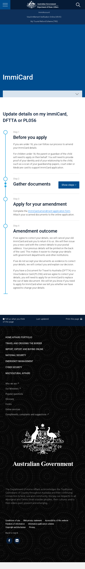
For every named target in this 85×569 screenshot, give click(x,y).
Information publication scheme (41, 524)
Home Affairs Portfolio (18, 337)
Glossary (9, 399)
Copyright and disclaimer (15, 527)
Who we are (11, 383)
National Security (15, 355)
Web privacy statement (32, 520)
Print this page (74, 319)
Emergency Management (19, 361)
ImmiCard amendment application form (49, 211)
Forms (8, 404)
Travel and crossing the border (23, 343)
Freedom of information (15, 524)
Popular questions (14, 394)
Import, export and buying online (24, 349)
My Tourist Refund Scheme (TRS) (44, 21)
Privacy (32, 527)
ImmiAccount (44, 12)
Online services (12, 409)
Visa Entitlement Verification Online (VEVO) (44, 17)
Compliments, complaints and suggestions (25, 414)
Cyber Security (13, 367)
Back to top (11, 533)
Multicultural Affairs (17, 373)
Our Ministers (11, 388)
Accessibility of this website (56, 520)
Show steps (69, 184)
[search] (78, 5)
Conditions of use (12, 520)
